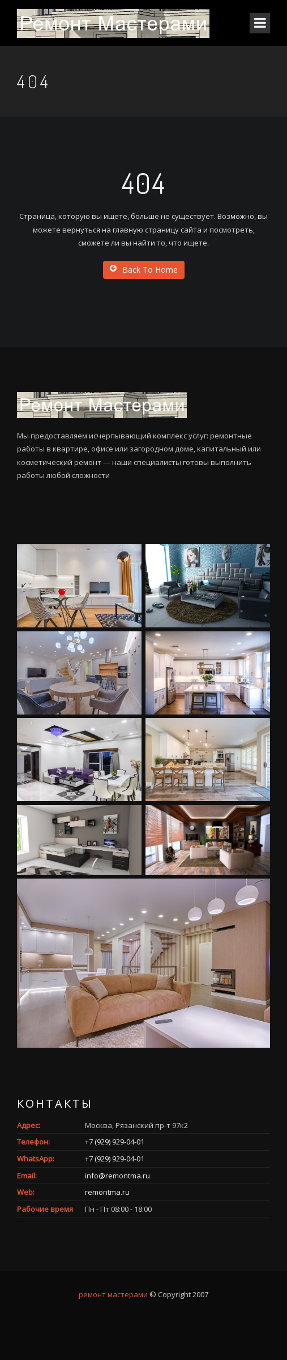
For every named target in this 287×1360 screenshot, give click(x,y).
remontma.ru (107, 1192)
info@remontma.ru (117, 1175)
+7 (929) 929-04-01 (114, 1142)
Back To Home (144, 269)
